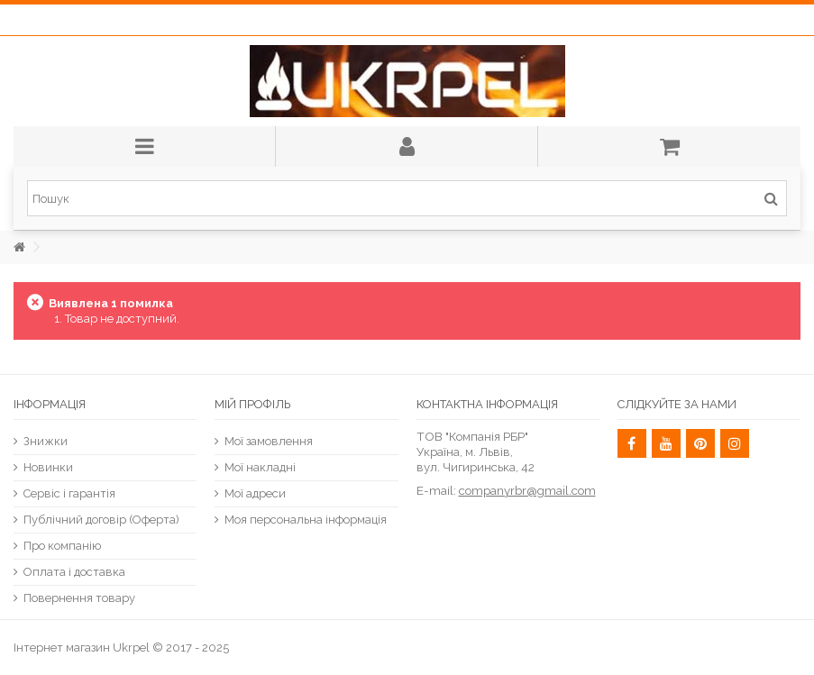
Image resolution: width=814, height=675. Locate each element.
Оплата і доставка (74, 572)
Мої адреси (255, 493)
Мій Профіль (252, 404)
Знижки (45, 441)
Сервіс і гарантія (69, 493)
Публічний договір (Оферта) (101, 519)
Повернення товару (79, 598)
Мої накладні (260, 467)
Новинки (48, 467)
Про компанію (62, 545)
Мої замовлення (268, 441)
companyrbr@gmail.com (527, 490)
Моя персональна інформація (305, 519)
